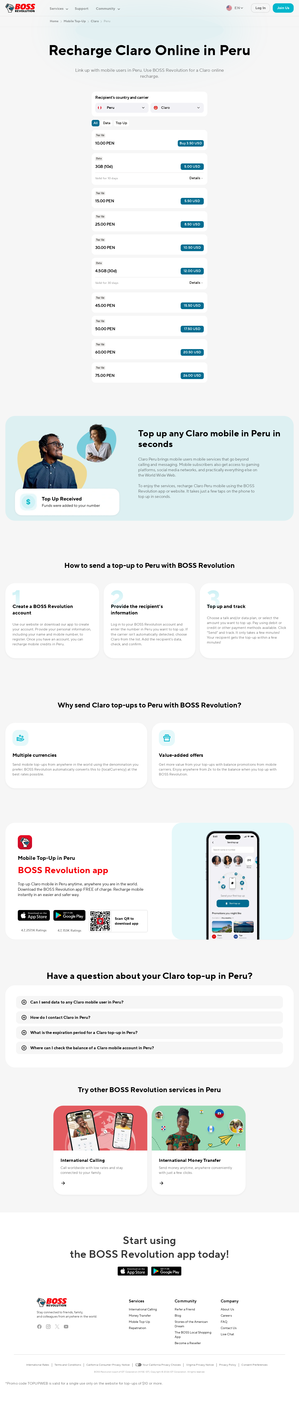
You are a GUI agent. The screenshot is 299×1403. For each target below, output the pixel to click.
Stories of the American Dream (191, 1324)
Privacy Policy (227, 1365)
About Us (227, 1310)
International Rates (37, 1365)
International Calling (143, 1310)
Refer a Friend (185, 1310)
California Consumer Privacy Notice (108, 1365)
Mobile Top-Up (139, 1322)
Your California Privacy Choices (158, 1365)
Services (136, 1301)
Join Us (283, 8)
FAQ (224, 1322)
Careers (226, 1316)
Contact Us (228, 1328)
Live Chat (227, 1334)
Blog (178, 1316)
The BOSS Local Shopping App (193, 1335)
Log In (260, 8)
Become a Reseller (188, 1343)
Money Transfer (140, 1316)
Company (229, 1301)
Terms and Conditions (68, 1365)
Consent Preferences (254, 1365)
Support (81, 8)
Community (185, 1301)
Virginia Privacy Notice (200, 1365)
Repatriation (137, 1328)
